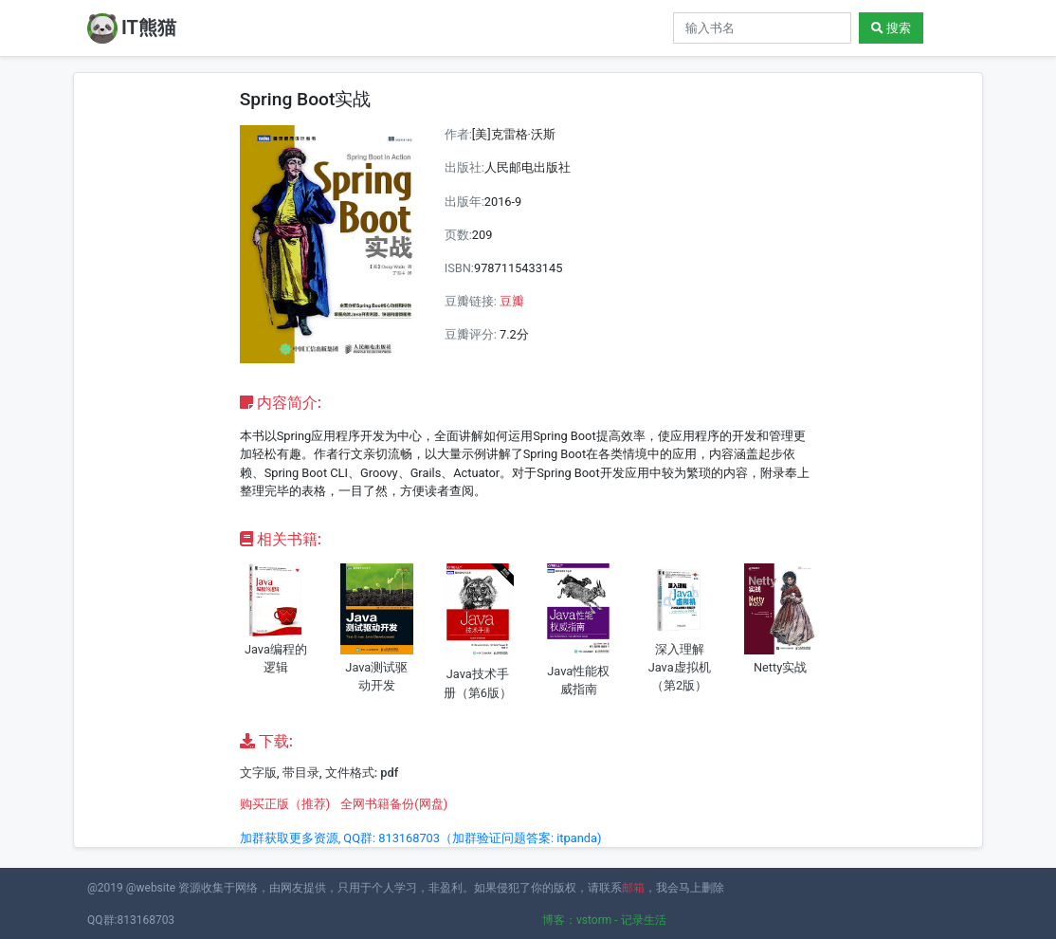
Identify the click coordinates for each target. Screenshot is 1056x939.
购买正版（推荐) (285, 804)
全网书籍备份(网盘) (393, 804)
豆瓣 (512, 301)
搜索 (891, 28)
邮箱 (633, 887)
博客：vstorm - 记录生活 (604, 920)
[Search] (762, 28)
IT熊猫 (131, 28)
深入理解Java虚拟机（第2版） (679, 667)
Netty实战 (780, 667)
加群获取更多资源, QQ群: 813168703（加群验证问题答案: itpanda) (421, 838)
